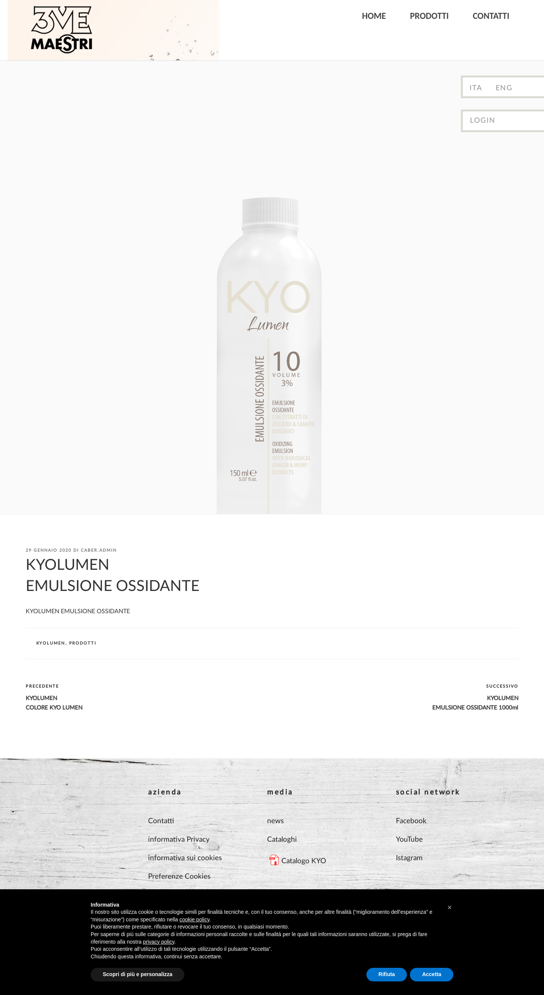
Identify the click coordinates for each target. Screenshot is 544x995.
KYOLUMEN (50, 643)
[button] (450, 907)
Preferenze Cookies (179, 876)
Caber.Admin (99, 550)
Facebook (411, 821)
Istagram (409, 858)
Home (374, 15)
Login (483, 120)
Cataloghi (282, 839)
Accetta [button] (431, 974)
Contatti (491, 15)
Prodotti (429, 15)
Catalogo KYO (303, 861)
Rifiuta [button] (387, 974)
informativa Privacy (179, 839)
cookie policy (194, 919)
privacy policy (159, 942)
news (275, 821)
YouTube (409, 839)
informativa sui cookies (185, 858)
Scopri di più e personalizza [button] (137, 974)
